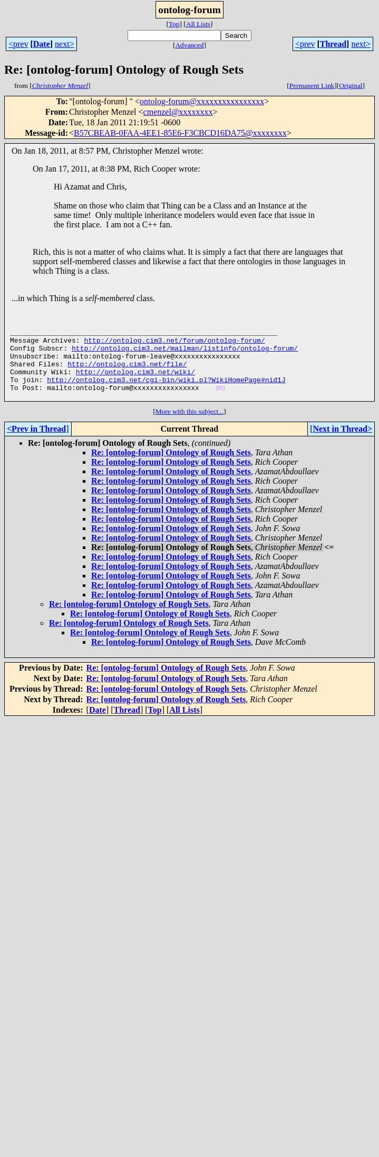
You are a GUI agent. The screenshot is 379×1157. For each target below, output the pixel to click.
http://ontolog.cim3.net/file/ (127, 373)
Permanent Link (312, 85)
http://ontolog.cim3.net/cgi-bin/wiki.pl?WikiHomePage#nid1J (166, 392)
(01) (220, 402)
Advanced (189, 45)
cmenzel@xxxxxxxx (178, 111)
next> (64, 43)
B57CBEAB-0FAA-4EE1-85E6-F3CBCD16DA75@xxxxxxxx (180, 132)
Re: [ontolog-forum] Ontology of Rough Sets (171, 468)
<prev (18, 43)
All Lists (198, 24)
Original (350, 85)
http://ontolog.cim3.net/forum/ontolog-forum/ (174, 345)
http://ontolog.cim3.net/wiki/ (135, 382)
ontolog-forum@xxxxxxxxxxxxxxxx (202, 101)
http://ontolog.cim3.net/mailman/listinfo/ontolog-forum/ (185, 354)
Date (41, 43)
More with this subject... (190, 427)
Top (174, 24)
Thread (333, 43)
